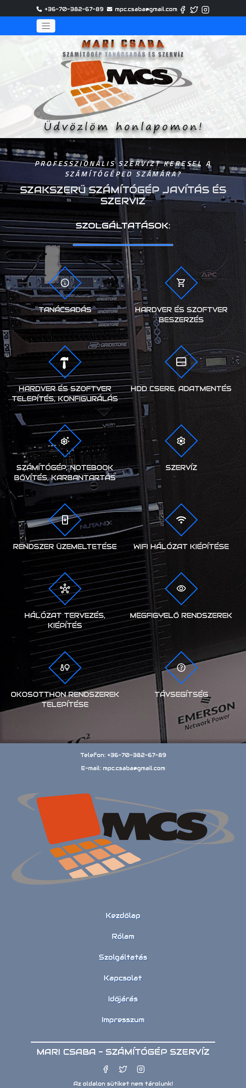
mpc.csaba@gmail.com (146, 9)
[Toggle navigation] (46, 26)
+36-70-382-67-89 (74, 9)
